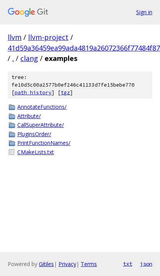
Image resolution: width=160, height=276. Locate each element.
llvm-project (48, 37)
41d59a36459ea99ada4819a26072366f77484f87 (84, 48)
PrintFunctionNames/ (43, 142)
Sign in (144, 12)
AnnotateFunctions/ (42, 106)
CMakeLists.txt (35, 152)
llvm (15, 37)
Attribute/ (29, 116)
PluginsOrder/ (34, 134)
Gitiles (46, 264)
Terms (89, 264)
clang (29, 58)
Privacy (67, 264)
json (146, 263)
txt (127, 263)
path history (33, 92)
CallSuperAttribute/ (40, 124)
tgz (65, 92)
